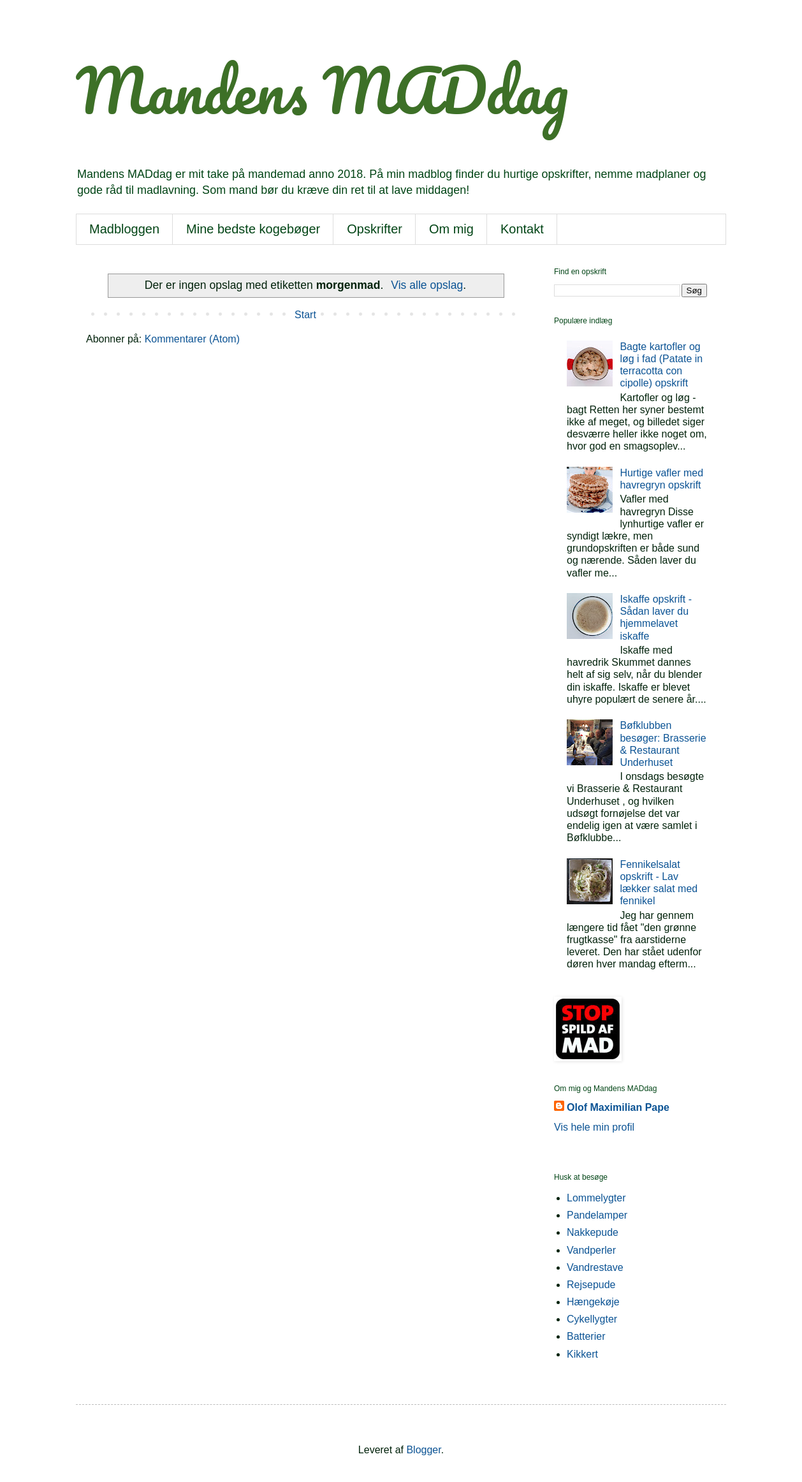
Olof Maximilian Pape (618, 1107)
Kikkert (582, 1354)
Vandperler (591, 1250)
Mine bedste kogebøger (253, 229)
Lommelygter (596, 1197)
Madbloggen (124, 229)
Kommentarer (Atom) (192, 339)
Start (305, 314)
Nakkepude (592, 1232)
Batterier (586, 1336)
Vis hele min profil (594, 1127)
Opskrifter (374, 229)
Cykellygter (592, 1319)
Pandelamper (597, 1215)
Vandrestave (595, 1267)
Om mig (451, 229)
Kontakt (522, 229)
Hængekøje (593, 1301)
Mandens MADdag (322, 90)
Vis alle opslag (427, 285)
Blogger (423, 1449)
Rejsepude (591, 1284)
